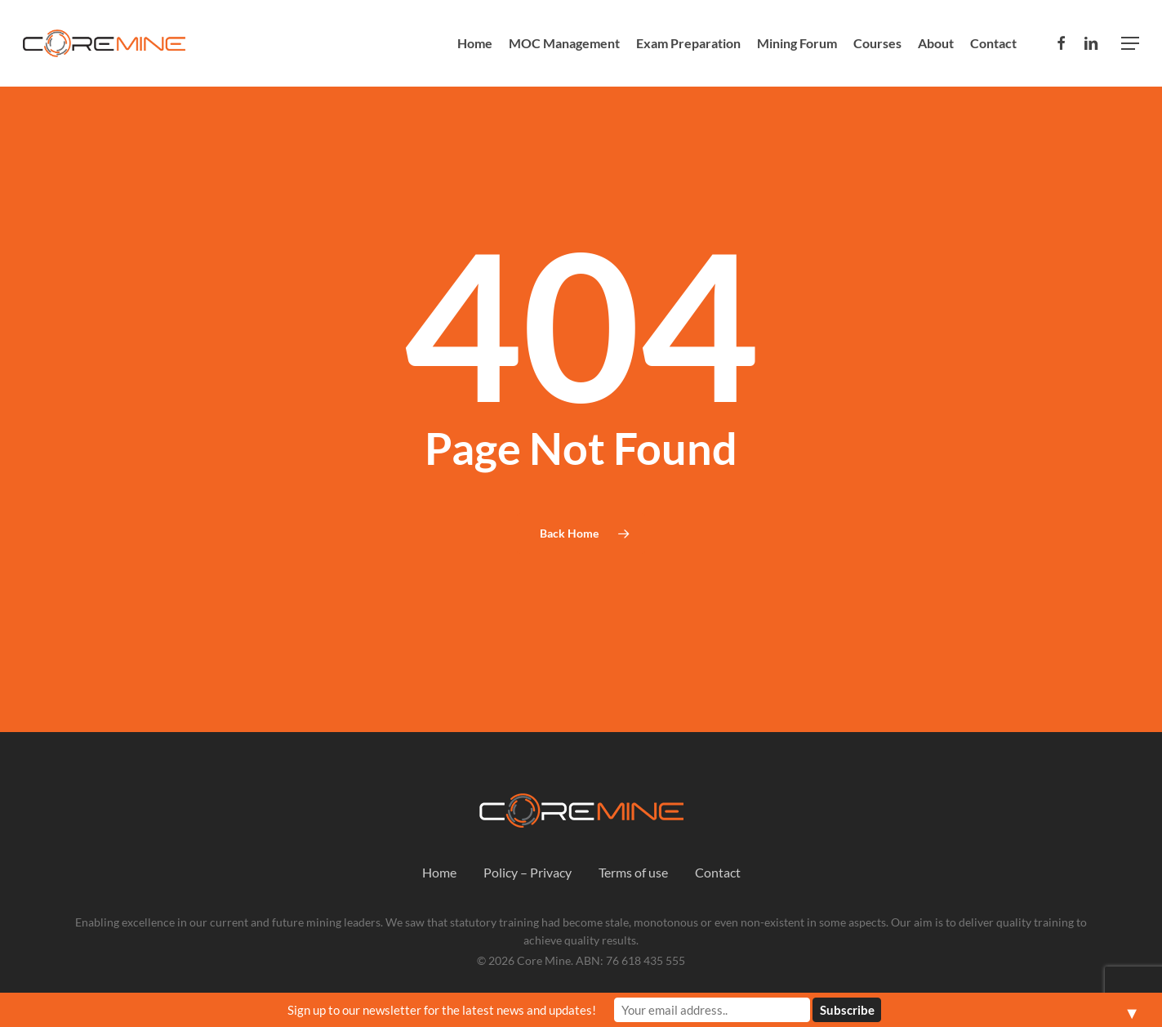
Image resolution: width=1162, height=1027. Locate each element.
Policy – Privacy (527, 872)
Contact (718, 872)
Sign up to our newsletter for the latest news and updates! (441, 1009)
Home (439, 872)
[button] (1130, 43)
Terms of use (633, 872)
